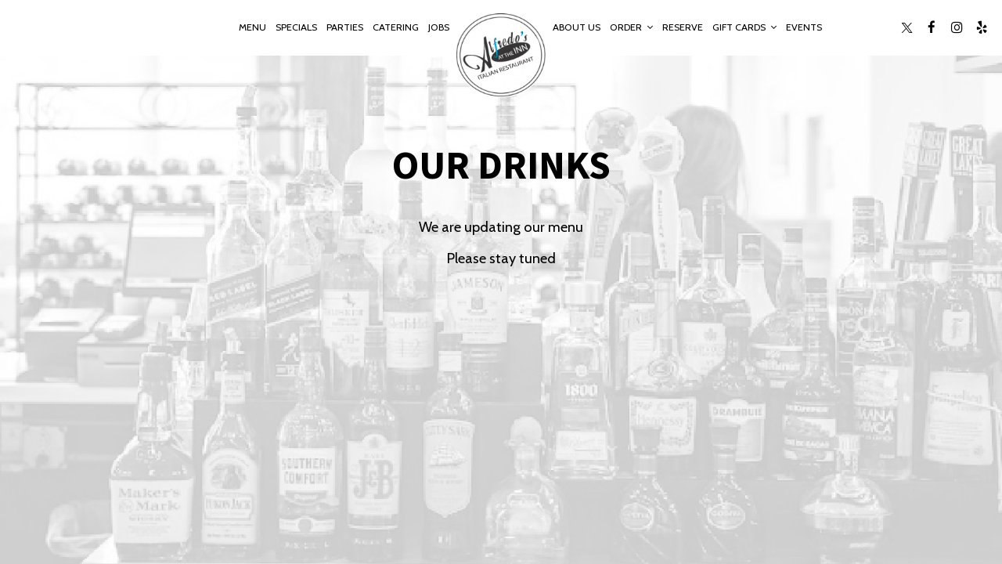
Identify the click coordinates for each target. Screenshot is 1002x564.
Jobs (438, 27)
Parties (344, 27)
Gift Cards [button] (744, 27)
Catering (396, 27)
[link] (501, 55)
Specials (296, 27)
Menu (252, 27)
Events (804, 27)
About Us (576, 27)
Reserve (682, 27)
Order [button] (631, 27)
